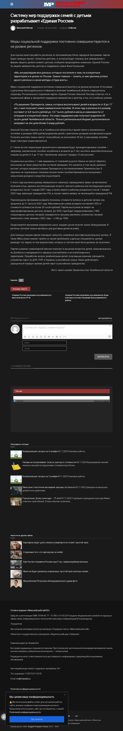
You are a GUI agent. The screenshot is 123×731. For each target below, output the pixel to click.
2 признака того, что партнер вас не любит (43, 552)
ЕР (21, 280)
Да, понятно (37, 719)
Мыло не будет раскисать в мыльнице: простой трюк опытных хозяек (55, 571)
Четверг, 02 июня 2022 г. (47, 28)
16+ (76, 716)
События (72, 28)
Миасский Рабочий (25, 28)
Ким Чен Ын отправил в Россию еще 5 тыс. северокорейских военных (55, 562)
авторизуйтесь (105, 318)
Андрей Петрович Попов (38, 727)
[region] (37, 708)
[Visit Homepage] (63, 4)
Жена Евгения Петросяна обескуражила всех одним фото (50, 581)
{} (61, 336)
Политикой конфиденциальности (25, 712)
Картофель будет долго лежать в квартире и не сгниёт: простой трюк (55, 542)
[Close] (65, 694)
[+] (64, 336)
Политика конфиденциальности (25, 689)
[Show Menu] (11, 4)
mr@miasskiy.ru (23, 679)
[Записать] (103, 356)
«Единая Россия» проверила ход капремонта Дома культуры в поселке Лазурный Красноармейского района (86, 297)
